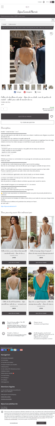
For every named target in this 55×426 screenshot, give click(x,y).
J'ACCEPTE (41, 423)
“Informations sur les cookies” (38, 417)
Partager (17, 92)
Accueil (4, 24)
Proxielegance (5, 377)
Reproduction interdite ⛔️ (7, 373)
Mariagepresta (5, 382)
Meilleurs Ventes (5, 371)
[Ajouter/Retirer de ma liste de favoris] (51, 116)
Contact (40, 2)
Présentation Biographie (7, 358)
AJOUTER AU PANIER (24, 116)
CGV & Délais (4, 360)
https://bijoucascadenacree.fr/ (9, 206)
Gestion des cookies (6, 396)
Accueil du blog (5, 375)
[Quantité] (4, 109)
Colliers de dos (12, 24)
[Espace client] (44, 2)
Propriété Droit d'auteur (7, 362)
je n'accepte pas (14, 423)
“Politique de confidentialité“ (11, 419)
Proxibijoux (4, 380)
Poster (38, 92)
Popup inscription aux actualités (9, 364)
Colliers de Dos (5, 102)
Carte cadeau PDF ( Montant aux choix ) (10, 369)
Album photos (5, 366)
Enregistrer (28, 92)
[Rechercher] (53, 20)
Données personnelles (6, 399)
